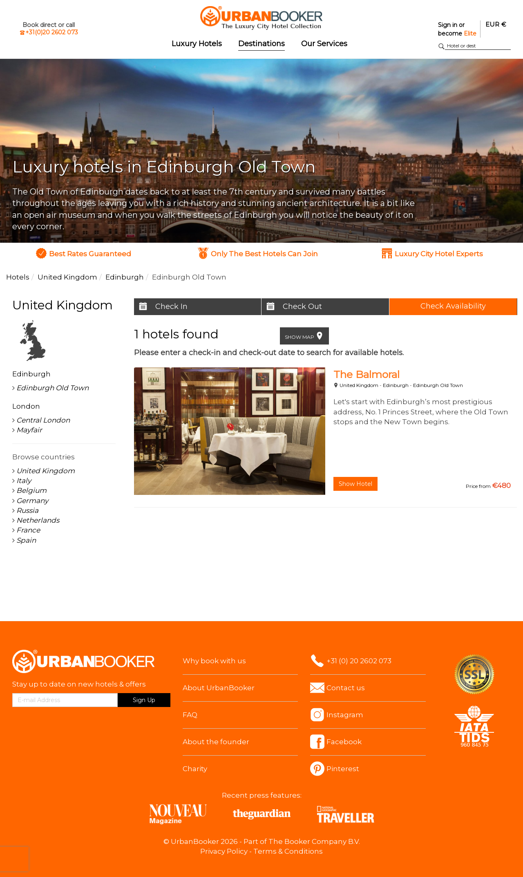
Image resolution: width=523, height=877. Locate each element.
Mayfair (29, 430)
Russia (27, 510)
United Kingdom (359, 385)
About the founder (216, 742)
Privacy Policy (224, 851)
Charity (195, 769)
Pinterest (342, 769)
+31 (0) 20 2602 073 (358, 661)
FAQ (190, 715)
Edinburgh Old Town (438, 385)
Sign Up (144, 700)
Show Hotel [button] (355, 484)
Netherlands (37, 520)
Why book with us (214, 661)
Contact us (345, 688)
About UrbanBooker (219, 688)
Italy (23, 481)
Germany (32, 501)
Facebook (344, 742)
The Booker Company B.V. (314, 841)
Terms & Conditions (288, 851)
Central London (43, 420)
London (26, 406)
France (28, 530)
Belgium (31, 490)
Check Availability (453, 306)
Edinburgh (396, 385)
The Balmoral (366, 374)
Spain (26, 540)
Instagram (344, 715)
